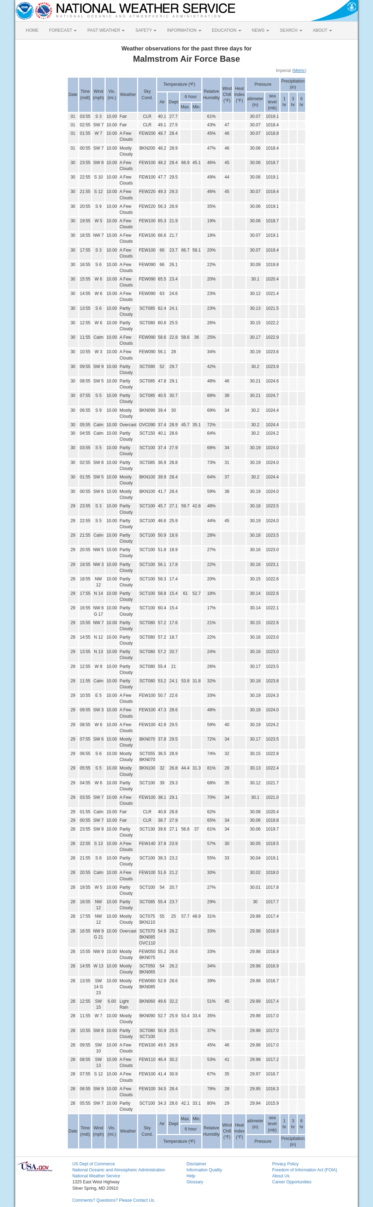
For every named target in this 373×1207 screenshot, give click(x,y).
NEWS (260, 30)
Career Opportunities (291, 1181)
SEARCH (291, 30)
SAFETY (145, 30)
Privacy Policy (285, 1163)
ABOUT (322, 30)
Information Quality (204, 1169)
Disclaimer (196, 1163)
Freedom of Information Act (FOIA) (304, 1169)
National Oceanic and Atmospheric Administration (118, 1169)
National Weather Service (96, 1175)
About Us (280, 1175)
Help (190, 1175)
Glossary (194, 1181)
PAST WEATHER (106, 30)
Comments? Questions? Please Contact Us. (113, 1200)
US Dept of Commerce (93, 1163)
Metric (299, 70)
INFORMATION (184, 30)
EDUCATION (226, 30)
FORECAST (63, 30)
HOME (32, 30)
